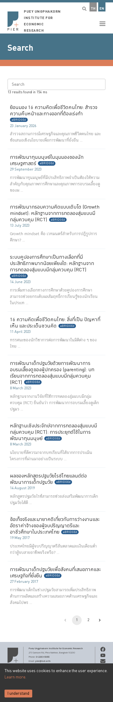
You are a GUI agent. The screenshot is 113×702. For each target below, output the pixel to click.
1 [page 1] (77, 620)
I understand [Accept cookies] (18, 694)
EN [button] (101, 8)
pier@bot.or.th (43, 661)
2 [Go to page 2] (88, 620)
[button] (56, 17)
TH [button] (93, 8)
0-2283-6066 (42, 657)
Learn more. (15, 677)
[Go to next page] (100, 620)
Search (20, 48)
